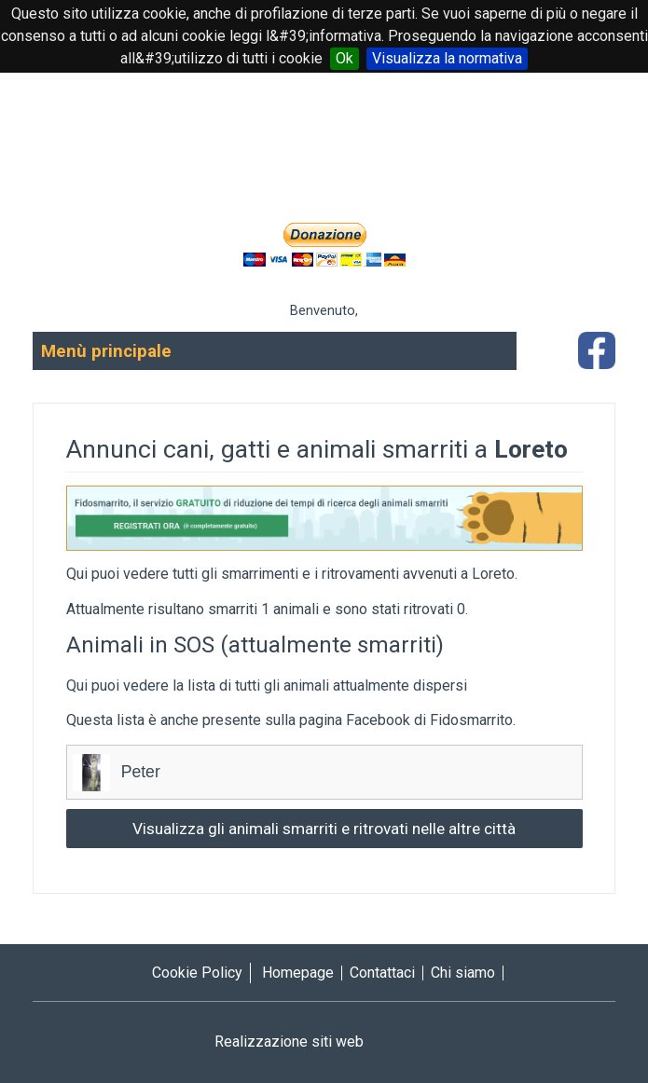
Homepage (298, 972)
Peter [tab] (324, 772)
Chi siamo (463, 972)
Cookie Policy (197, 972)
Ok (344, 58)
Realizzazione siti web (324, 1041)
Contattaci (382, 972)
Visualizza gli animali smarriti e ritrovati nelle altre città (324, 828)
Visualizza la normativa (447, 58)
